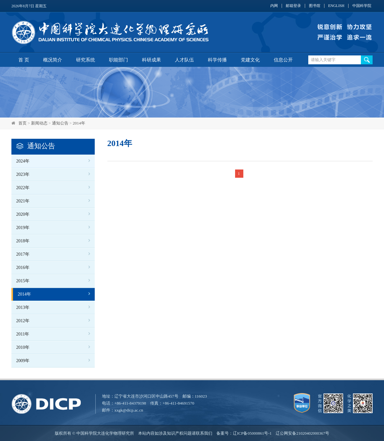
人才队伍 (184, 59)
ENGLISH (336, 6)
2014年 (79, 123)
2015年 (22, 280)
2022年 (22, 187)
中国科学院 (361, 6)
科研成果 (151, 59)
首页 (22, 123)
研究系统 (85, 59)
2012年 (22, 320)
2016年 (22, 267)
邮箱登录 (293, 6)
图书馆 (314, 6)
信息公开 (283, 59)
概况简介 (52, 59)
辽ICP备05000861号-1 (252, 433)
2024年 (22, 161)
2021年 (22, 201)
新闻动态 (39, 123)
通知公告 (60, 123)
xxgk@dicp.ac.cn (128, 410)
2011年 (22, 334)
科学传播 (217, 59)
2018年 (22, 241)
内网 (274, 6)
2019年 (22, 227)
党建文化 (250, 59)
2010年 (22, 347)
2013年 (22, 307)
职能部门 (118, 59)
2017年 (22, 254)
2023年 (22, 174)
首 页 (23, 59)
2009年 (22, 360)
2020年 (22, 214)
